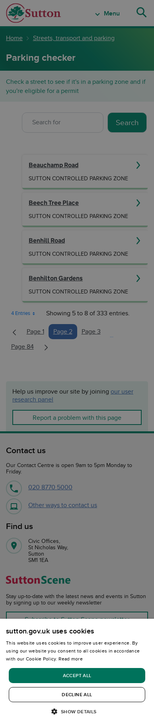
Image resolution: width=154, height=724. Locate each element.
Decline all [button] (77, 694)
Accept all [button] (77, 675)
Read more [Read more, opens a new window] (70, 658)
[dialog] (77, 671)
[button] (76, 711)
